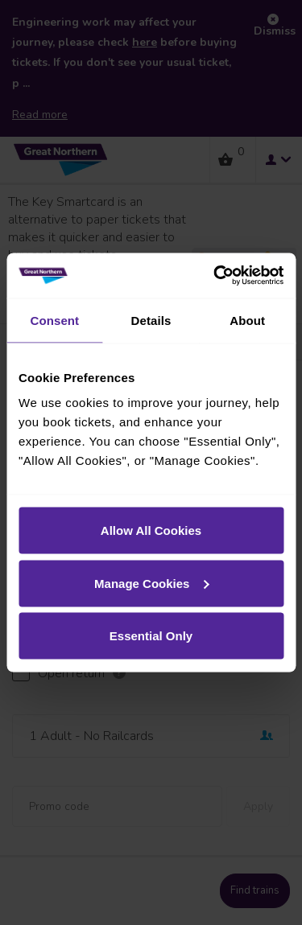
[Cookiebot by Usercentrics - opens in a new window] (215, 275)
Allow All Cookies (151, 530)
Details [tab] (151, 320)
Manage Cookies (151, 583)
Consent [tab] (54, 320)
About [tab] (247, 320)
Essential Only (151, 636)
